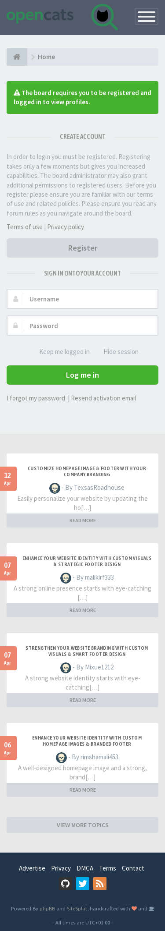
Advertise (32, 868)
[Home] (17, 57)
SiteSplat (77, 908)
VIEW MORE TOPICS (83, 825)
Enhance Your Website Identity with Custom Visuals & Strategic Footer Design (87, 561)
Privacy (61, 868)
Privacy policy (65, 227)
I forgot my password (36, 398)
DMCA (85, 868)
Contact (133, 868)
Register (82, 248)
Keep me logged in (59, 352)
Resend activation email (103, 398)
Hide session (116, 352)
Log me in (82, 375)
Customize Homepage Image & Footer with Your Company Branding (87, 471)
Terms (107, 868)
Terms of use (25, 227)
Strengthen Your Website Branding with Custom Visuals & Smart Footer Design (87, 651)
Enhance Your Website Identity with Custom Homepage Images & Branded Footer (87, 741)
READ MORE (83, 520)
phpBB (47, 908)
